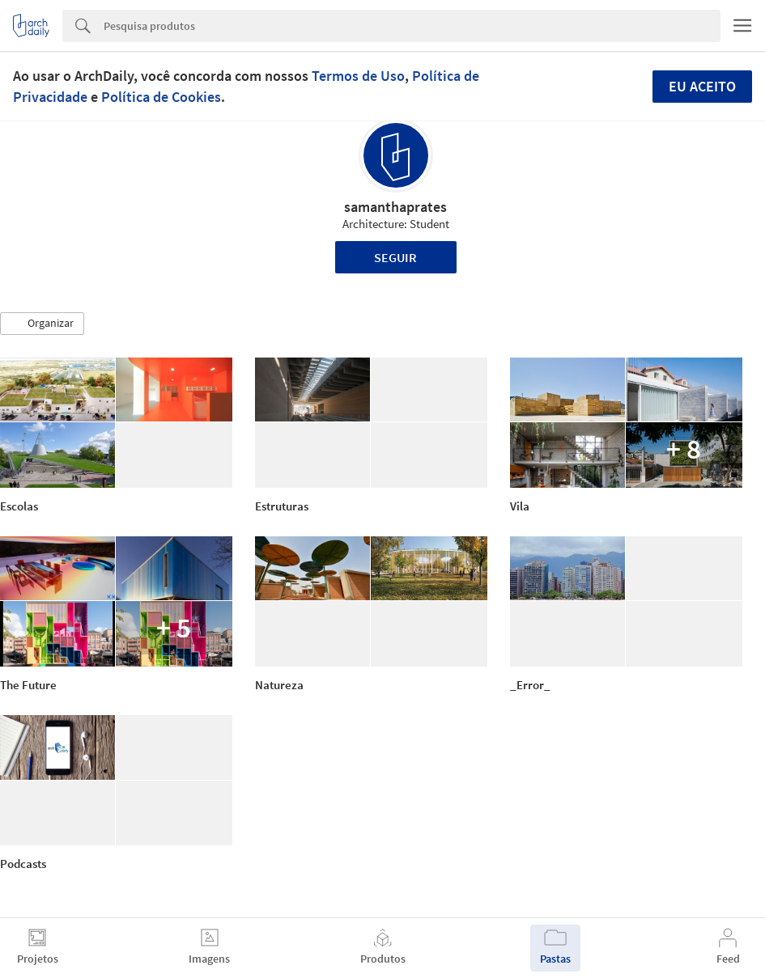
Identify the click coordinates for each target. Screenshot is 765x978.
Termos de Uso (358, 75)
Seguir (395, 257)
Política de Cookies (161, 96)
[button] (42, 323)
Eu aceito (702, 86)
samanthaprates (395, 206)
